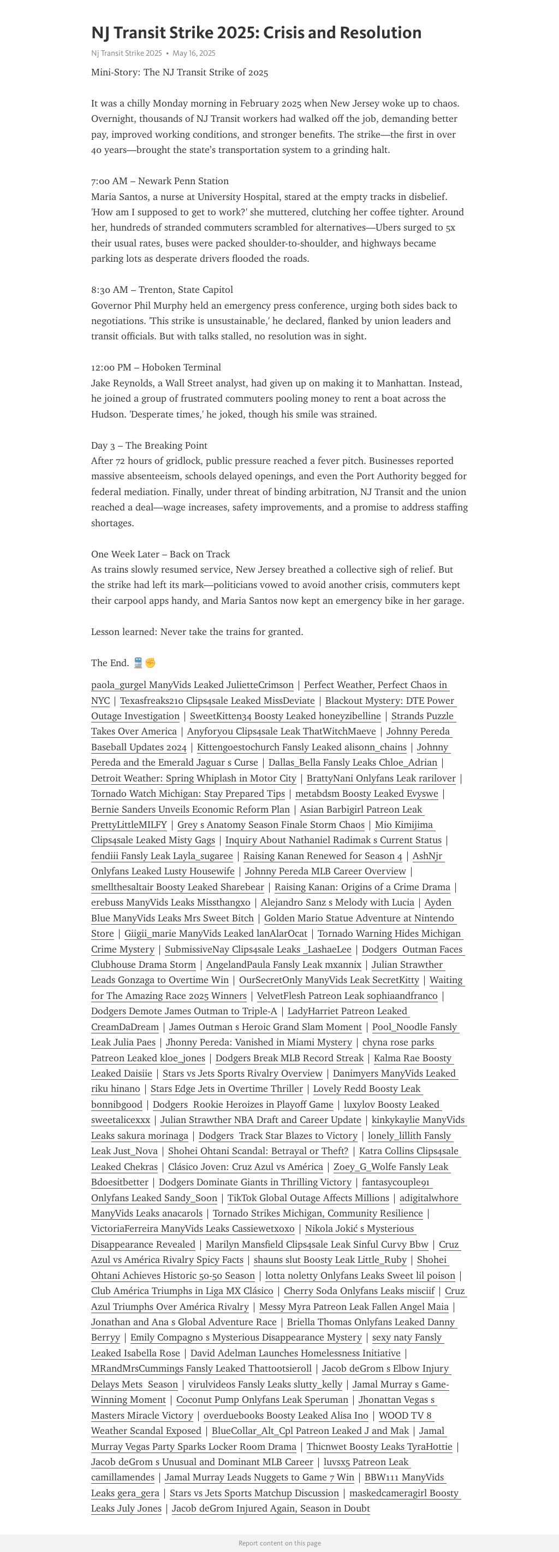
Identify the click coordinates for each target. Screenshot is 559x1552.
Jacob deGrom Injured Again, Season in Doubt (271, 1508)
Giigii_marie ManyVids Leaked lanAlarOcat (215, 933)
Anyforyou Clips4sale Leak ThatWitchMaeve (281, 731)
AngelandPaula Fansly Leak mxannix (283, 965)
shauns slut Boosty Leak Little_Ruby (330, 1260)
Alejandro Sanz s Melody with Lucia (337, 902)
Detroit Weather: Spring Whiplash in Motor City (193, 778)
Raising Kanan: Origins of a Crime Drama (362, 887)
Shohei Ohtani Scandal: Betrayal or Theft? (258, 1151)
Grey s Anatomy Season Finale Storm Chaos (271, 825)
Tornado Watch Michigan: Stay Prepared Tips (188, 793)
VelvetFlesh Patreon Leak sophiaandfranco (347, 996)
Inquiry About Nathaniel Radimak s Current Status (333, 840)
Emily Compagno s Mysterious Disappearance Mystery (246, 1337)
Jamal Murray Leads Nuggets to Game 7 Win (259, 1477)
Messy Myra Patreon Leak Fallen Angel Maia (354, 1307)
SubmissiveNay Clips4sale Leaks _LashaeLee (258, 949)
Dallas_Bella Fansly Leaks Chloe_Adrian (353, 762)
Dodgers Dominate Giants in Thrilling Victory (255, 1182)
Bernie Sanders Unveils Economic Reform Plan (190, 809)
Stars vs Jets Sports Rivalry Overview (243, 1073)
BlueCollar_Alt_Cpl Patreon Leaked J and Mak (310, 1431)
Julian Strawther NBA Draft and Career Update (260, 1120)
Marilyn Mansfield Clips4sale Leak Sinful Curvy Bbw (317, 1244)
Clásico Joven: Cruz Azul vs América (245, 1167)
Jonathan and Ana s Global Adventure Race (184, 1322)
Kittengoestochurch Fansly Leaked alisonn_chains (302, 747)
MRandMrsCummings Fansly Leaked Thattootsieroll (201, 1368)
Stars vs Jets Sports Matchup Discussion (254, 1493)
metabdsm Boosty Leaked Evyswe (366, 793)
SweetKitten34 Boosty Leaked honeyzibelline (285, 716)
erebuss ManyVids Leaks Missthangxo (171, 902)
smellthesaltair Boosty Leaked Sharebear (177, 887)
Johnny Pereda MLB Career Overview (325, 871)
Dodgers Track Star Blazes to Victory (278, 1136)
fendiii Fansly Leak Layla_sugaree (162, 856)
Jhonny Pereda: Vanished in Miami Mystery (259, 1042)
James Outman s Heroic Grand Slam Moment (265, 1027)
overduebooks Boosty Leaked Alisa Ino (286, 1415)
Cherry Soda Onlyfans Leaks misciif (359, 1291)
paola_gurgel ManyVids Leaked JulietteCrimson (192, 685)
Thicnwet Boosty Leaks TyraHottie (380, 1447)
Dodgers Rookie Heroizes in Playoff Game (243, 1104)
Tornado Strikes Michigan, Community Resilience (318, 1213)
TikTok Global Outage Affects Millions (308, 1198)
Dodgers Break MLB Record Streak (290, 1058)
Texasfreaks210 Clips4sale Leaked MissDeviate (217, 701)
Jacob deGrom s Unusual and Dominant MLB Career (202, 1462)
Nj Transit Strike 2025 (126, 53)
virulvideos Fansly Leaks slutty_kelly (265, 1384)
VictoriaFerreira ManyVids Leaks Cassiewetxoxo (193, 1228)
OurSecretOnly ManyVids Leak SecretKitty (329, 980)
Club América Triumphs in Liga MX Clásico (182, 1291)
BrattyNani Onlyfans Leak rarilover (381, 778)
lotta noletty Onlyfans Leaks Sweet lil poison (360, 1275)
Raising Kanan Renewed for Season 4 (322, 856)
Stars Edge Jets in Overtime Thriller (227, 1089)
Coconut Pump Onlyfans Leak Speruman (262, 1400)
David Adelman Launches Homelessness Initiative (296, 1353)
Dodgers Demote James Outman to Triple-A (184, 1011)
